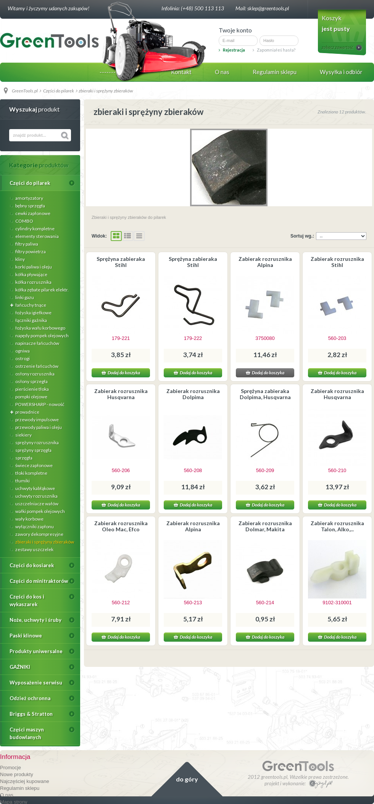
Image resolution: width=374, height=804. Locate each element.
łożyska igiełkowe (33, 312)
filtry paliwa (26, 244)
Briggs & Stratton (31, 714)
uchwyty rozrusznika (36, 496)
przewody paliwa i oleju (38, 427)
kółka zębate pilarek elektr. (42, 290)
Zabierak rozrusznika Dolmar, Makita (265, 526)
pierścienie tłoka (32, 389)
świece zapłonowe (34, 465)
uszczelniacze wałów (36, 503)
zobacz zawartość (337, 47)
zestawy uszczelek (34, 549)
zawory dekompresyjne (39, 534)
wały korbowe (29, 519)
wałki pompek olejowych (40, 511)
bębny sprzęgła (30, 206)
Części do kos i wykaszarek (27, 600)
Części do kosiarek (32, 565)
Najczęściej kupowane (24, 781)
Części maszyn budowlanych (27, 733)
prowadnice (27, 412)
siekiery (23, 435)
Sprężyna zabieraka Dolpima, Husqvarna (265, 394)
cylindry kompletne (35, 228)
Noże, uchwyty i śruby (35, 620)
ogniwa (22, 351)
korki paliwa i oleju (33, 267)
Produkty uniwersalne (36, 651)
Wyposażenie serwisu (36, 682)
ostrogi (22, 358)
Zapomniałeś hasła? (274, 49)
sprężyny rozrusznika (37, 442)
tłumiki (22, 481)
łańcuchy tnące (30, 305)
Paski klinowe (26, 636)
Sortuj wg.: (302, 236)
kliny (20, 259)
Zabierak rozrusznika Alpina (265, 262)
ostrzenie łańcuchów (36, 366)
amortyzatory (29, 198)
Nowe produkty (16, 774)
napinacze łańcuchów (37, 343)
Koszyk (332, 17)
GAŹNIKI (20, 667)
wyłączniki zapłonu (34, 526)
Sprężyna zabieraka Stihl (121, 262)
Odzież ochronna (30, 698)
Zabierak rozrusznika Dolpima (193, 394)
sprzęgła (23, 458)
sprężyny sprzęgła (33, 450)
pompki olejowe (31, 397)
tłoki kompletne (31, 473)
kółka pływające (31, 274)
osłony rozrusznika (35, 374)
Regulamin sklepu (275, 71)
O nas (222, 71)
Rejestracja (232, 49)
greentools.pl (274, 777)
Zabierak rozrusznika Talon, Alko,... (337, 526)
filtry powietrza (30, 251)
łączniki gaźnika (31, 320)
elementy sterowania (37, 236)
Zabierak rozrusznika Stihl (337, 262)
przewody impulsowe (37, 419)
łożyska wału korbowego (40, 328)
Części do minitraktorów (39, 581)
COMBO (24, 221)
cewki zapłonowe (32, 213)
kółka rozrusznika (33, 282)
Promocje (10, 767)
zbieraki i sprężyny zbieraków (44, 542)
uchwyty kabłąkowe (35, 488)
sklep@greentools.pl (268, 8)
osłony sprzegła (31, 381)
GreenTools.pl (25, 91)
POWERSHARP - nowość (39, 404)
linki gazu (24, 297)
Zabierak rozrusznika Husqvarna (121, 394)
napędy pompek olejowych (42, 335)
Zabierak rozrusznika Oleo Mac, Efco (121, 526)
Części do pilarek (30, 183)
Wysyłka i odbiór (341, 71)
